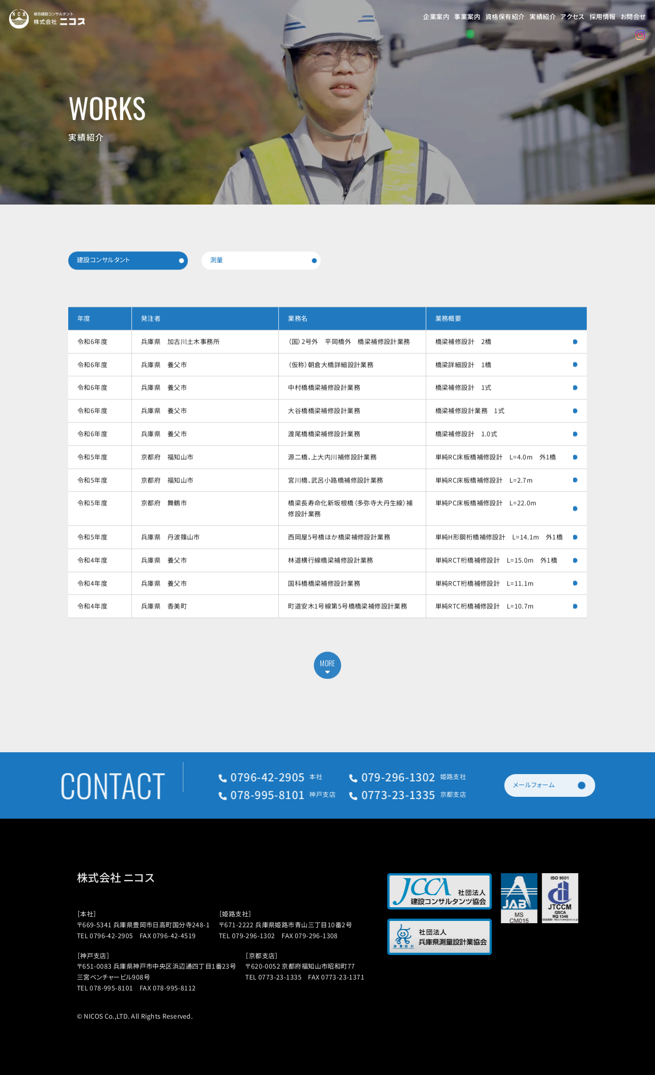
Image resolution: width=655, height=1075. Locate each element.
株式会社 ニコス (130, 877)
